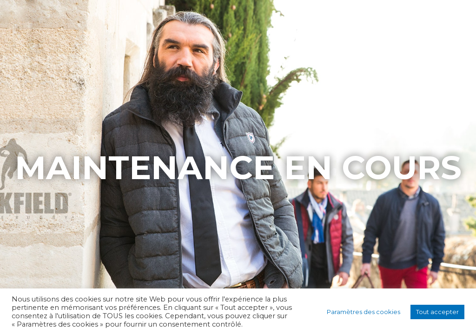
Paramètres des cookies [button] (363, 311)
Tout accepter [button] (437, 311)
